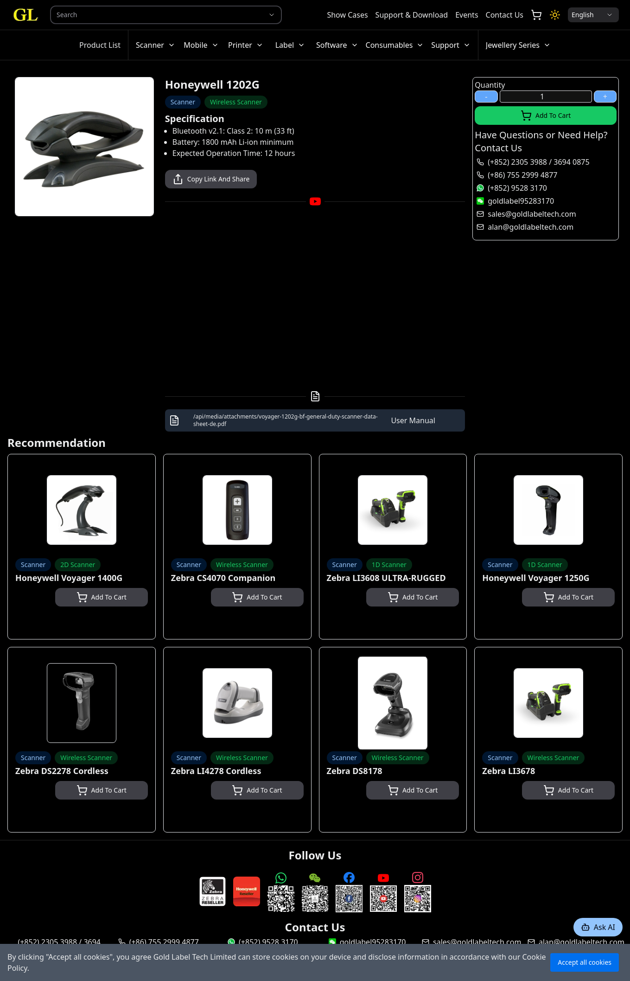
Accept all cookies (584, 962)
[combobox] (153, 14)
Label (290, 45)
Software (337, 45)
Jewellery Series (518, 45)
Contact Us (504, 15)
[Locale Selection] (593, 14)
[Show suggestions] (271, 14)
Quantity (490, 85)
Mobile (201, 45)
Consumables (395, 45)
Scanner (155, 45)
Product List (100, 45)
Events (466, 15)
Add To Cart (546, 115)
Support (450, 45)
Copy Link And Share (211, 179)
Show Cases (347, 15)
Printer (245, 45)
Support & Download (411, 15)
